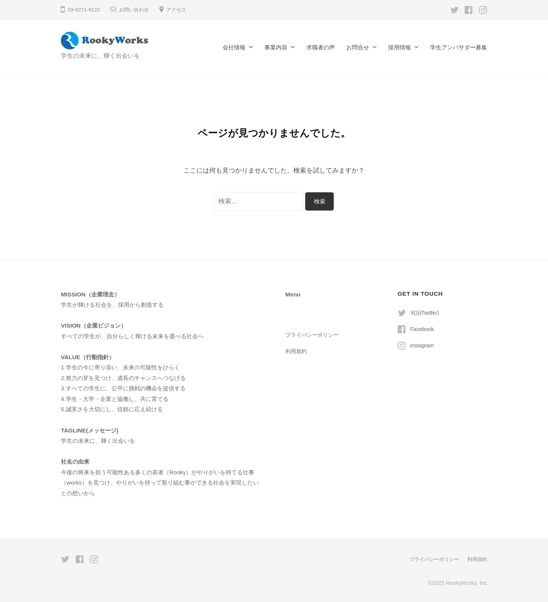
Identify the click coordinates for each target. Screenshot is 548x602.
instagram (423, 345)
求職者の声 (320, 47)
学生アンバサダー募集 (458, 47)
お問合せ (357, 47)
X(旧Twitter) (426, 312)
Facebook (423, 329)
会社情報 (234, 47)
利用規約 (296, 351)
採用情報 (399, 47)
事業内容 (275, 47)
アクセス (179, 10)
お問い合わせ (135, 10)
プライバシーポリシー (313, 334)
